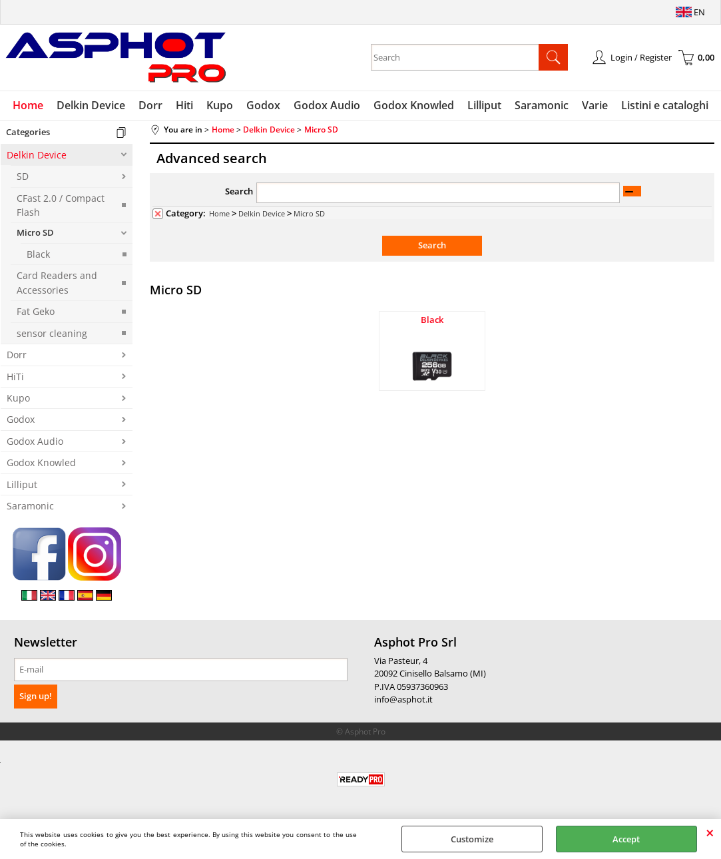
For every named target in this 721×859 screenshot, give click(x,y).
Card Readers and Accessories (57, 282)
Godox (263, 105)
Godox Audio (327, 105)
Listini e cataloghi (664, 105)
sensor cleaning (52, 333)
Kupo (219, 105)
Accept (626, 839)
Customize (472, 839)
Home (28, 105)
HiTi (15, 376)
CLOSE (710, 832)
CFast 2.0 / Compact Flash (61, 205)
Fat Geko (36, 311)
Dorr (150, 105)
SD (23, 176)
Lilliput (484, 105)
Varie (595, 105)
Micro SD (35, 232)
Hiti (184, 105)
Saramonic (542, 105)
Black (38, 254)
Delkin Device (91, 105)
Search (239, 191)
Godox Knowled (413, 105)
